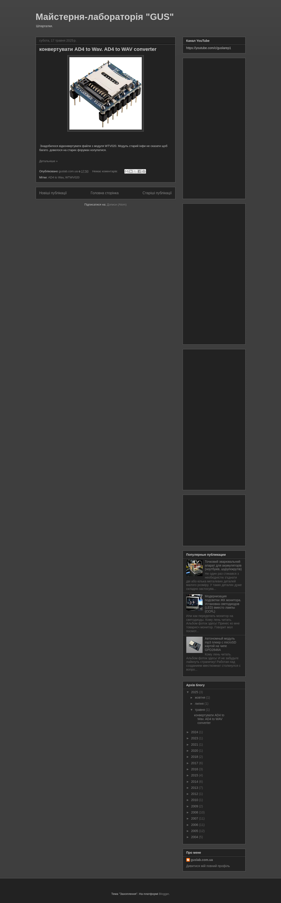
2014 (195, 781)
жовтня (200, 697)
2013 (195, 788)
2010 (195, 800)
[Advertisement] (214, 127)
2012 (195, 794)
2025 (195, 692)
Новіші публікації (53, 193)
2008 (195, 812)
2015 (195, 775)
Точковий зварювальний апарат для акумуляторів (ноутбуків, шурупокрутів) (223, 565)
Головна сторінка (105, 193)
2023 (195, 738)
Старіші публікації (157, 193)
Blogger (164, 894)
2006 (195, 825)
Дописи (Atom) (117, 204)
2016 (195, 769)
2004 (195, 837)
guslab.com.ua (202, 860)
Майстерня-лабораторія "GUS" (105, 17)
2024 (195, 732)
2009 (195, 806)
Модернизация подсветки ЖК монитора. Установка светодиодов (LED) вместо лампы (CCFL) (223, 603)
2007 (195, 818)
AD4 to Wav (56, 177)
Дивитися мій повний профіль (208, 866)
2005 (195, 831)
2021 (195, 744)
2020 (195, 750)
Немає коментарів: (105, 171)
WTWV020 (72, 177)
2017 (195, 763)
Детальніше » (48, 161)
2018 (195, 757)
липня (200, 703)
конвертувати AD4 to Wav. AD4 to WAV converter (98, 49)
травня (200, 710)
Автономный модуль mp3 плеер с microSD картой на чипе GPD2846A (220, 644)
